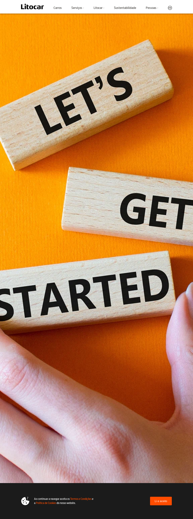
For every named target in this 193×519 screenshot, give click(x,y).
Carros (58, 8)
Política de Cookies (46, 503)
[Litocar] (32, 6)
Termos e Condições (81, 499)
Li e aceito (161, 501)
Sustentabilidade (125, 8)
